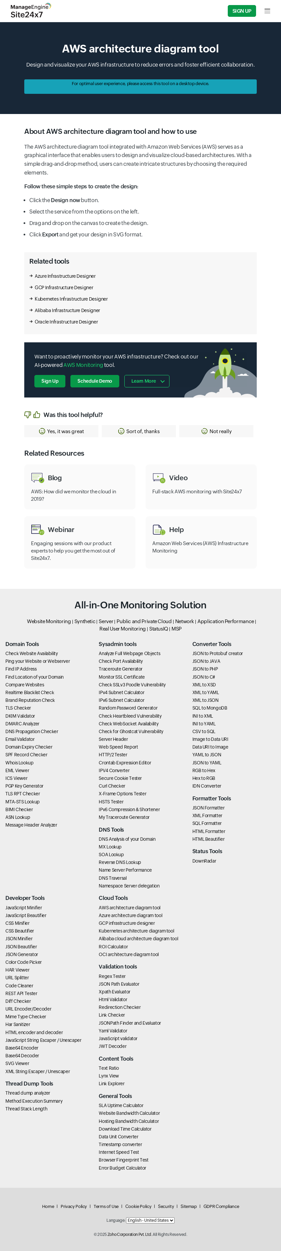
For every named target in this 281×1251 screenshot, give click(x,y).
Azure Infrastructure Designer (65, 276)
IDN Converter (206, 786)
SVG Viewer (17, 1063)
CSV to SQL (203, 731)
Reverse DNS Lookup (120, 862)
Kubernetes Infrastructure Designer (71, 299)
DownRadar (204, 861)
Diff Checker (18, 1001)
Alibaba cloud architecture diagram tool (138, 938)
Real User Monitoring (122, 629)
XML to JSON (205, 700)
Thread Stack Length (26, 1108)
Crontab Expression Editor (125, 762)
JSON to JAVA (206, 661)
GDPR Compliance (221, 1206)
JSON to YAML (206, 762)
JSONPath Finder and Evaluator (130, 1023)
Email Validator (20, 739)
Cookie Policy (138, 1206)
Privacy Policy (74, 1206)
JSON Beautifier (21, 946)
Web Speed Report (118, 747)
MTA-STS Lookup (22, 801)
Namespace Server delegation (129, 885)
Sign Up (241, 11)
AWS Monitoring (83, 365)
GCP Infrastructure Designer (64, 287)
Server (106, 621)
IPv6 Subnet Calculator (121, 700)
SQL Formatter (207, 823)
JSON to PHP (205, 669)
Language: (115, 1220)
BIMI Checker (19, 809)
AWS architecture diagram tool (129, 907)
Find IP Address (21, 669)
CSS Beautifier (19, 931)
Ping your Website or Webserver (37, 661)
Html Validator (113, 999)
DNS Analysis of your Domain (127, 839)
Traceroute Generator (121, 669)
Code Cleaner (19, 985)
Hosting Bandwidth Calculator (129, 1121)
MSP (176, 629)
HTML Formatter (208, 831)
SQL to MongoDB (209, 708)
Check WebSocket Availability (128, 723)
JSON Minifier (18, 938)
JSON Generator (21, 954)
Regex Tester (112, 976)
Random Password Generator (128, 708)
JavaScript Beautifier (25, 915)
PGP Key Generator (24, 786)
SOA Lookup (111, 854)
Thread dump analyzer (27, 1093)
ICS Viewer (16, 778)
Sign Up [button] (49, 381)
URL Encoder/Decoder (28, 1009)
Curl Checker (112, 786)
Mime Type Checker (25, 1016)
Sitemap (188, 1206)
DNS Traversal (112, 878)
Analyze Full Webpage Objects (129, 653)
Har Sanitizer (17, 1024)
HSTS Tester (111, 801)
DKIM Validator (20, 716)
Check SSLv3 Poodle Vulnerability (132, 684)
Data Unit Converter (118, 1136)
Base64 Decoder (22, 1055)
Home (48, 1206)
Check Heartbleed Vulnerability (130, 716)
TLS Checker (18, 708)
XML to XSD (204, 684)
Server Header (113, 739)
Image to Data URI (210, 739)
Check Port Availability (121, 661)
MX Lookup (110, 846)
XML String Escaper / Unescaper (37, 1071)
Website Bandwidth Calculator (129, 1113)
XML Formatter (207, 815)
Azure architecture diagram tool (130, 915)
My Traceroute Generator (124, 817)
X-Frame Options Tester (122, 793)
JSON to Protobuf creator (217, 653)
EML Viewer (17, 770)
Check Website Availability (31, 653)
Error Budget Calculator (122, 1168)
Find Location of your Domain (34, 677)
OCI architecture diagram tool (129, 954)
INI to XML (202, 716)
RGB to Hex (203, 770)
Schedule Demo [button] (94, 381)
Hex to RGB (203, 778)
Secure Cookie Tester (120, 778)
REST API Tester (21, 993)
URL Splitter (17, 977)
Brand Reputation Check (30, 700)
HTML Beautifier (208, 839)
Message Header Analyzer (31, 825)
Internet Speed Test (119, 1152)
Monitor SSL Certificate (122, 677)
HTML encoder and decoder (34, 1032)
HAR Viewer (17, 970)
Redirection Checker (119, 1007)
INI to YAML (204, 723)
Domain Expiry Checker (28, 747)
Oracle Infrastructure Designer (66, 322)
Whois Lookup (19, 762)
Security (166, 1206)
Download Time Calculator (125, 1129)
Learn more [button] (143, 381)
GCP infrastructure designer (127, 923)
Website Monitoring (49, 621)
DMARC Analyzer (22, 723)
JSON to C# (203, 677)
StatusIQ (158, 629)
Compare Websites (24, 684)
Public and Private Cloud (144, 621)
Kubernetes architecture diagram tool (136, 931)
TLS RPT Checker (22, 793)
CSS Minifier (17, 923)
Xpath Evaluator (114, 991)
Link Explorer (111, 1083)
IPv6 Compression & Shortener (129, 809)
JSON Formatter (208, 807)
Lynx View (109, 1075)
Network (184, 621)
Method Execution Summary (33, 1101)
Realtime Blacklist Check (29, 692)
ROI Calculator (113, 946)
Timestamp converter (120, 1144)
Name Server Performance (125, 870)
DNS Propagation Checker (31, 731)
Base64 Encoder (21, 1048)
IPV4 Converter (114, 770)
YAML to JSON (206, 754)
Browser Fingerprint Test (123, 1160)
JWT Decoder (112, 1046)
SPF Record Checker (26, 754)
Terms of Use (106, 1206)
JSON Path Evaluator (119, 984)
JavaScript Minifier (23, 907)
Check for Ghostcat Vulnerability (131, 731)
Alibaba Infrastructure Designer (67, 310)
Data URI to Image (210, 747)
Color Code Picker (23, 962)
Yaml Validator (113, 1030)
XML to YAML (205, 692)
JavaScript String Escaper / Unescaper (43, 1040)
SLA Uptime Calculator (121, 1105)
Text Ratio (109, 1068)
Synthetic (85, 621)
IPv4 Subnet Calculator (121, 692)
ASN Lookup (17, 817)
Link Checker (112, 1015)
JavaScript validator (118, 1038)
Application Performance (225, 621)
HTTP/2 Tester (113, 754)
